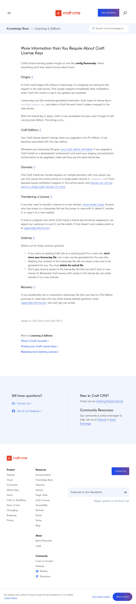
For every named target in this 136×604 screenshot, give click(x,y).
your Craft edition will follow (76, 149)
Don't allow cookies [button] (101, 596)
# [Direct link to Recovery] (34, 287)
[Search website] (125, 13)
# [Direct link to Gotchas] (34, 238)
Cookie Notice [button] (10, 598)
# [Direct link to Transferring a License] (51, 196)
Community (42, 556)
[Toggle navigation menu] (27, 13)
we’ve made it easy (93, 204)
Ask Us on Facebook (25, 411)
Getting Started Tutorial (109, 401)
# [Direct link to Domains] (34, 167)
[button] (122, 597)
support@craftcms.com (37, 228)
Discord (102, 419)
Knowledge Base (18, 28)
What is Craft (35, 341)
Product (11, 469)
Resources (41, 469)
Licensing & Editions (47, 28)
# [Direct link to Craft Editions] (40, 130)
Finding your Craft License (39, 346)
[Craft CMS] (68, 13)
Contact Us (20, 403)
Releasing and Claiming (40, 351)
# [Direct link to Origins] (32, 77)
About (39, 535)
